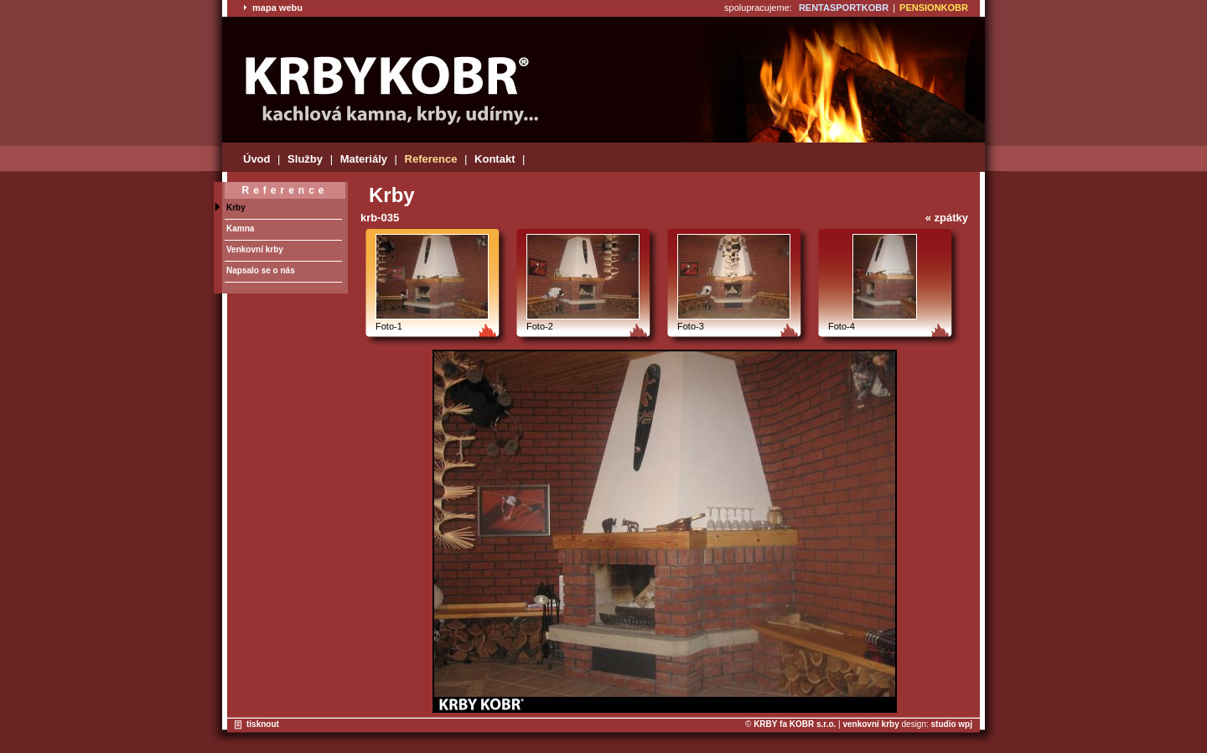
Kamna (240, 228)
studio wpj (951, 724)
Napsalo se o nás (260, 270)
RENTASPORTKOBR (843, 8)
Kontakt (494, 159)
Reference (431, 159)
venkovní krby (870, 724)
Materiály (363, 159)
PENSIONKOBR (933, 8)
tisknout (262, 724)
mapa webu (273, 8)
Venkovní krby (254, 249)
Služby (305, 159)
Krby (236, 207)
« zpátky (946, 217)
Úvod (257, 159)
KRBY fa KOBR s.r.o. (795, 724)
